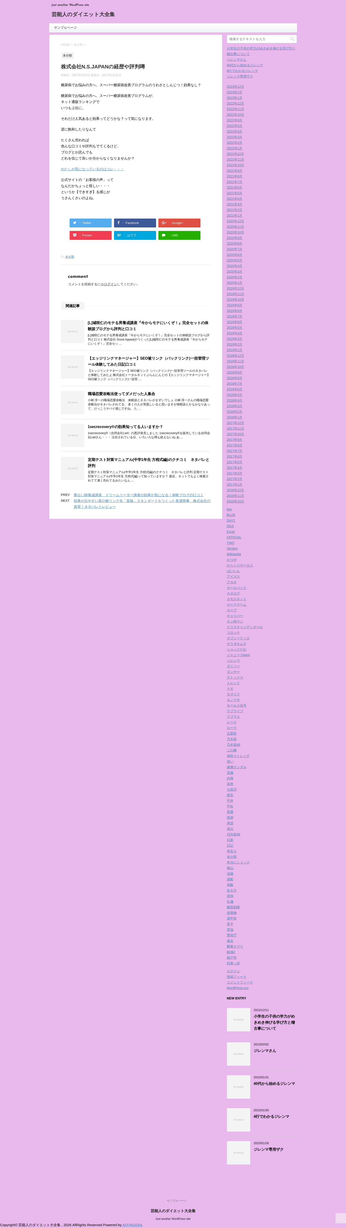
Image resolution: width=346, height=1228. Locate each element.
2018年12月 (235, 355)
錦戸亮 (232, 957)
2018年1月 (235, 417)
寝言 (230, 795)
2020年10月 (235, 232)
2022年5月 (235, 126)
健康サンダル (236, 767)
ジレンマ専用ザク (240, 76)
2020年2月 (235, 277)
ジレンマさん (236, 59)
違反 (230, 941)
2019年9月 (235, 305)
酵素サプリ (235, 946)
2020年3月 (235, 271)
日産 (230, 840)
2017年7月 (235, 451)
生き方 (232, 890)
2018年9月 (235, 372)
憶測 (230, 817)
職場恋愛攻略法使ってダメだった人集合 (121, 394)
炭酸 (230, 885)
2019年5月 (235, 327)
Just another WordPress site (173, 1219)
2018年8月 (235, 378)
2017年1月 (235, 484)
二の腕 (232, 750)
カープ (232, 610)
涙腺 (230, 873)
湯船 (230, 879)
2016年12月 (235, 490)
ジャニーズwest (238, 655)
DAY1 (231, 520)
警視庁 (232, 935)
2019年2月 (235, 344)
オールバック (236, 588)
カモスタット (236, 599)
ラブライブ (235, 711)
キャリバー (235, 616)
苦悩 (230, 929)
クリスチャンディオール (245, 627)
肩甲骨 (232, 918)
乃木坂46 (233, 745)
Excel (231, 532)
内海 (230, 778)
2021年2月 (235, 210)
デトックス (235, 677)
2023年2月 (235, 92)
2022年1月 (235, 148)
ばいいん (233, 571)
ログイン (110, 284)
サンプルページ (65, 27)
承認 (230, 823)
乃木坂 (232, 739)
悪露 (230, 812)
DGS (230, 526)
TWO (231, 543)
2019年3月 (235, 339)
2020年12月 (235, 221)
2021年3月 (235, 204)
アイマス (233, 576)
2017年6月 (235, 456)
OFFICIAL (234, 537)
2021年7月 (235, 182)
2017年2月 (235, 479)
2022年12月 (235, 103)
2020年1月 (235, 283)
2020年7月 (235, 249)
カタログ (233, 593)
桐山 (230, 868)
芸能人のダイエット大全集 (83, 15)
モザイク (233, 694)
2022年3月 (235, 137)
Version (232, 548)
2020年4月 (235, 266)
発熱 (230, 896)
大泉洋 (232, 789)
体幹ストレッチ (238, 756)
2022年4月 (235, 131)
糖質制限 (233, 907)
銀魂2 (231, 952)
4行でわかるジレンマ (242, 71)
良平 (230, 924)
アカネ (232, 582)
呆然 (230, 784)
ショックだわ (236, 649)
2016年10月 (235, 501)
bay (229, 509)
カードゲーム (236, 604)
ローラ (232, 728)
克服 (230, 773)
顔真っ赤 (233, 963)
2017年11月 (235, 428)
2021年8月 (235, 176)
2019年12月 (235, 288)
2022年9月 (235, 120)
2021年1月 (235, 215)
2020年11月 (235, 227)
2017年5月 (235, 462)
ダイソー (233, 666)
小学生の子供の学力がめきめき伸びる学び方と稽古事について (274, 1022)
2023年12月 (235, 86)
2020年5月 (235, 260)
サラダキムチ (236, 644)
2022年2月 (235, 143)
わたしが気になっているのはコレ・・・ (92, 169)
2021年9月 (235, 171)
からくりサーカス (240, 565)
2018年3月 (235, 406)
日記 (230, 845)
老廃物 (232, 913)
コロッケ (233, 632)
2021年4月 (235, 199)
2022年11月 (235, 109)
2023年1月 (235, 98)
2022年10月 (235, 115)
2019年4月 (235, 333)
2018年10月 (235, 367)
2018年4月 (235, 400)
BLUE (231, 515)
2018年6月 (235, 389)
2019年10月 (235, 299)
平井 (230, 801)
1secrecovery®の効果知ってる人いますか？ (125, 427)
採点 (230, 829)
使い (230, 761)
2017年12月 (235, 423)
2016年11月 (235, 496)
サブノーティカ (238, 638)
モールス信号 (236, 705)
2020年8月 (235, 243)
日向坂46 (233, 834)
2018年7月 (235, 384)
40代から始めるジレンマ (245, 65)
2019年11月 (235, 294)
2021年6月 (235, 187)
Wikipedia (234, 554)
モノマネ (233, 700)
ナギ (230, 688)
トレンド (233, 683)
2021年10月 (235, 165)
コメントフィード (240, 982)
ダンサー (233, 672)
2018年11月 (235, 361)
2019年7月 (235, 316)
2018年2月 (235, 412)
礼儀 (230, 901)
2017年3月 (235, 473)
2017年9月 (235, 440)
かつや (232, 560)
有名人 (232, 851)
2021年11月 (235, 159)
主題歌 (232, 733)
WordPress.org (238, 988)
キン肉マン (235, 621)
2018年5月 (235, 395)
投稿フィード (236, 977)
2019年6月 (235, 322)
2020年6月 (235, 255)
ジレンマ (233, 660)
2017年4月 (235, 468)
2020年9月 (235, 238)
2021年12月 (235, 154)
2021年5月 (235, 193)
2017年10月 (235, 434)
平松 (230, 806)
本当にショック (238, 862)
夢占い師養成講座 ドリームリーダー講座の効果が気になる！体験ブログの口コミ (138, 495)
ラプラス (233, 716)
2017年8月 (235, 445)
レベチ (232, 722)
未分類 (69, 256)
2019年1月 (235, 350)
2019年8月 (235, 311)
